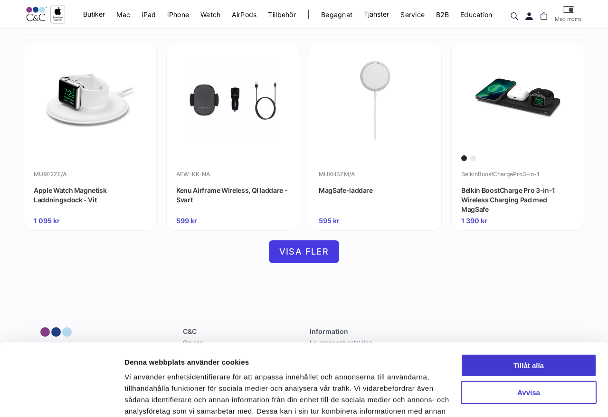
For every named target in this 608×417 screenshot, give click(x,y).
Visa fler (304, 251)
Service (412, 14)
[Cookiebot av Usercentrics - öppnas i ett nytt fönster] (61, 398)
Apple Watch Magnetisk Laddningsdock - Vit (70, 195)
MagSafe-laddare (346, 190)
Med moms (568, 14)
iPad (149, 14)
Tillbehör (282, 14)
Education (476, 14)
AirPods (244, 14)
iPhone (178, 14)
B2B (442, 14)
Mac (123, 14)
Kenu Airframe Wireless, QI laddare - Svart (231, 195)
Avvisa (528, 330)
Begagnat (336, 14)
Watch (210, 14)
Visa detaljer (145, 398)
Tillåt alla (528, 304)
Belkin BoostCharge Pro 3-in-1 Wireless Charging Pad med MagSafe (508, 199)
